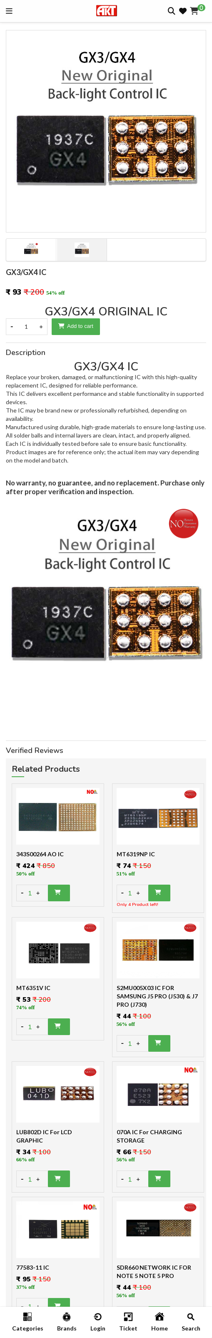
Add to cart (75, 326)
